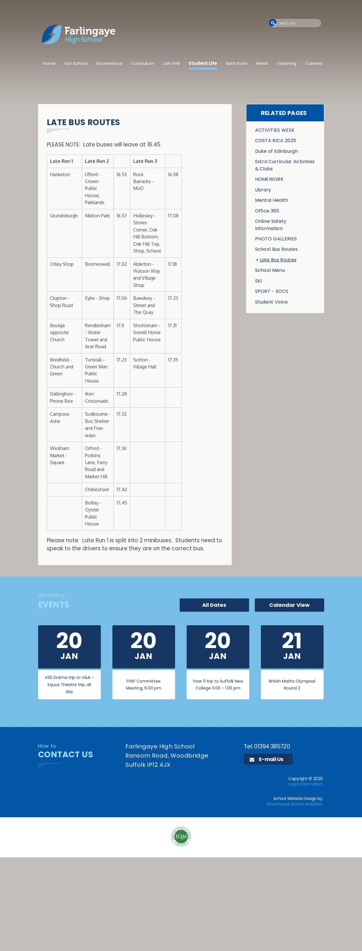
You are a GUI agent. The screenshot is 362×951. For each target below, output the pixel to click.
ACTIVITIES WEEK (275, 130)
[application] (181, 903)
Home (48, 63)
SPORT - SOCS (272, 291)
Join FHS (171, 63)
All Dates (214, 605)
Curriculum (142, 63)
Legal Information (305, 784)
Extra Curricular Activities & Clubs (285, 165)
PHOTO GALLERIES (276, 239)
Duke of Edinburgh (276, 151)
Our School (75, 63)
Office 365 (267, 211)
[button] (273, 23)
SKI (258, 281)
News (262, 63)
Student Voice (271, 302)
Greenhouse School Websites (294, 804)
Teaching (286, 63)
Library (263, 190)
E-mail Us (266, 759)
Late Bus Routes (278, 260)
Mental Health (271, 200)
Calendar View (289, 605)
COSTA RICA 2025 (275, 140)
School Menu (270, 270)
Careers (313, 63)
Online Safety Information (271, 224)
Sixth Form (237, 63)
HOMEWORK (269, 179)
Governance (109, 63)
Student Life (203, 63)
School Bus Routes (276, 249)
